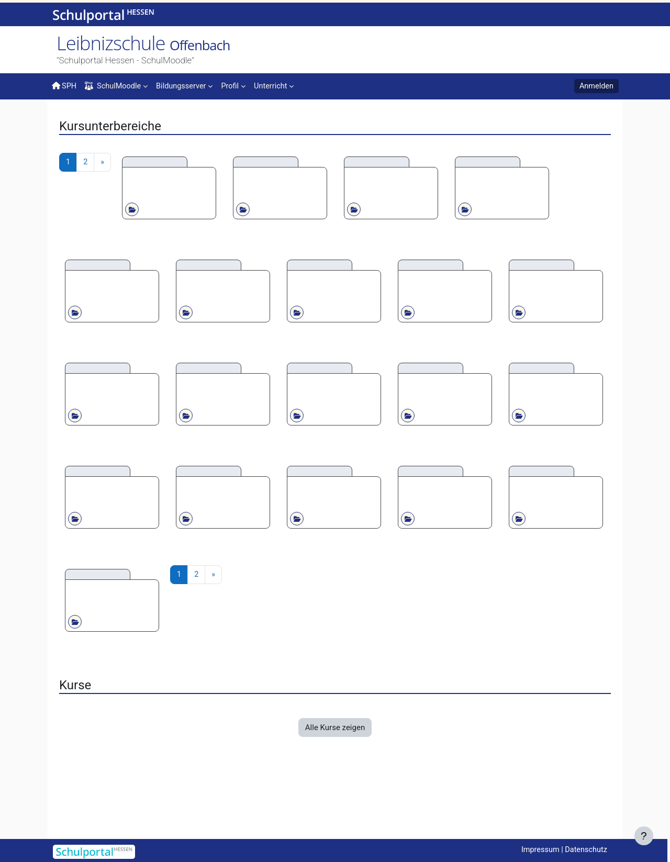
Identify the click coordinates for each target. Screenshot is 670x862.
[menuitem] (187, 85)
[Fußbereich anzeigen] (643, 835)
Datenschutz (585, 850)
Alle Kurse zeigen (335, 800)
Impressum (537, 850)
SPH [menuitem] (64, 86)
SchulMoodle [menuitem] (114, 86)
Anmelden (595, 86)
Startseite (68, 121)
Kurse (94, 119)
